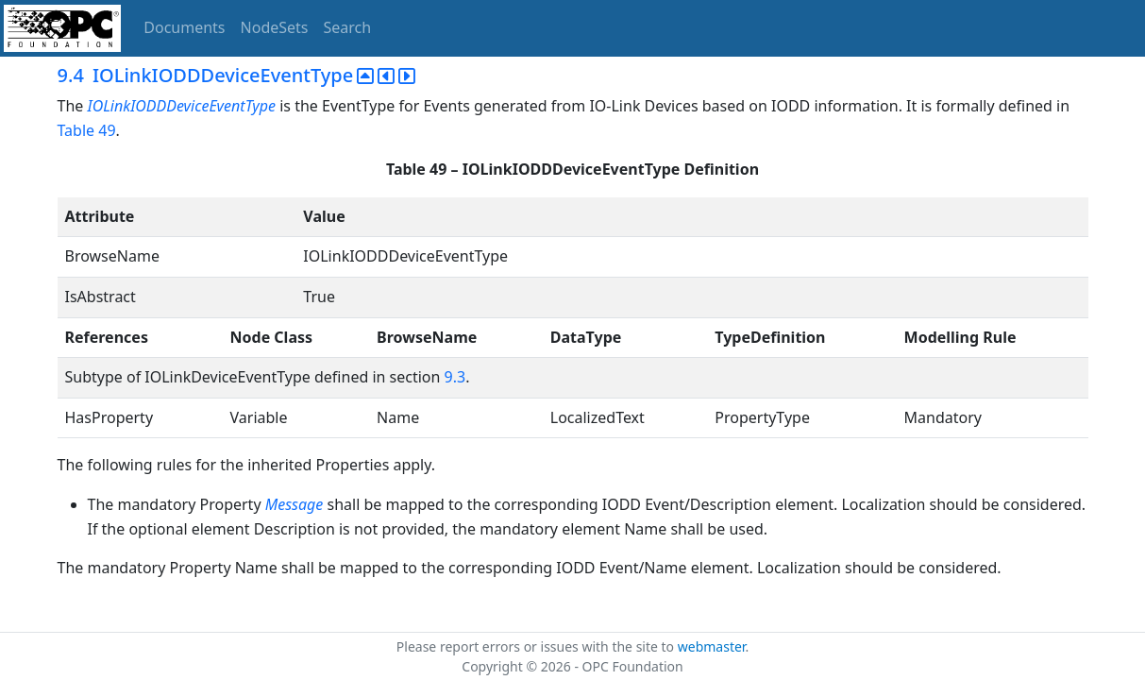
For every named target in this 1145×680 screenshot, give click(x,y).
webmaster (712, 646)
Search (348, 27)
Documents (184, 27)
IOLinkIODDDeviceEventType (183, 105)
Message (294, 504)
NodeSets (275, 27)
